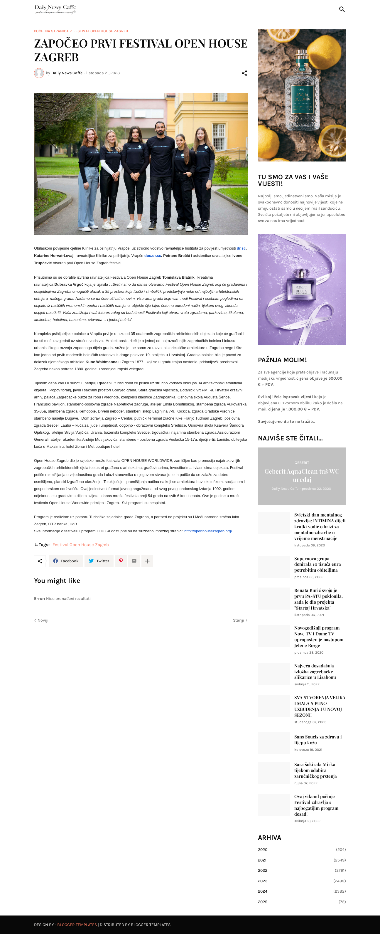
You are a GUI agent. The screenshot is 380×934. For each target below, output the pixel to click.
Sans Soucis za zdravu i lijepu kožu (318, 739)
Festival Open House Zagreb (100, 31)
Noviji (43, 620)
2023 (302, 881)
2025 (302, 902)
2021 (302, 860)
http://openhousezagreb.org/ (208, 531)
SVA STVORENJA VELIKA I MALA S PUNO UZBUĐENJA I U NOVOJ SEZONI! (319, 706)
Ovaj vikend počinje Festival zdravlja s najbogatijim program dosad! (316, 805)
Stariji (238, 620)
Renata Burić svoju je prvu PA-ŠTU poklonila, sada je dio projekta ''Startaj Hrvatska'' (318, 599)
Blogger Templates (77, 924)
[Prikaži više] (147, 561)
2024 (302, 891)
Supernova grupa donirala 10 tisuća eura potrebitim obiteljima (317, 564)
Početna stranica (51, 31)
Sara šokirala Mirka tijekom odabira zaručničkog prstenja (315, 770)
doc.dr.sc (152, 255)
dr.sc (241, 248)
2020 (302, 850)
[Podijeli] (244, 73)
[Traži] (341, 9)
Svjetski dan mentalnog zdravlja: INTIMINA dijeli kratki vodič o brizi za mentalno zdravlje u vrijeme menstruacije (320, 526)
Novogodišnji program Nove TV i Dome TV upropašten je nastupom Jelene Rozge (318, 636)
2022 (302, 871)
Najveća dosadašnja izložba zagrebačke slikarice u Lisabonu (315, 671)
